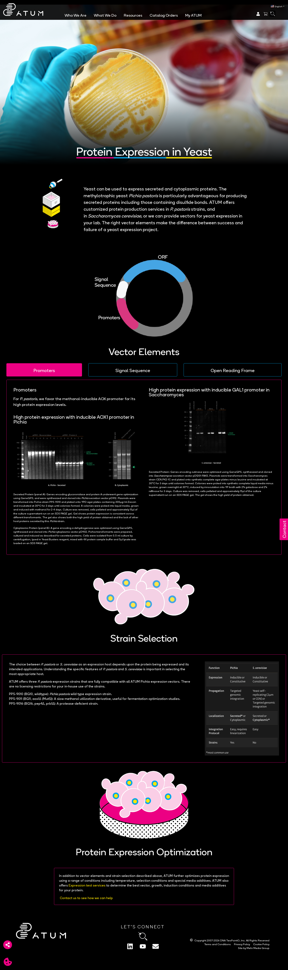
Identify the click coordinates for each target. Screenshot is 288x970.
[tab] (44, 369)
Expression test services (87, 885)
